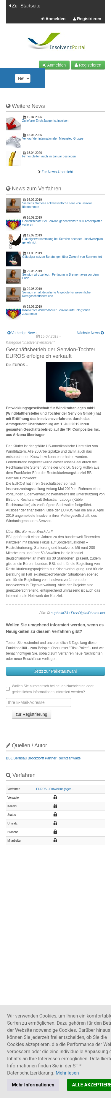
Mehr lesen (67, 1073)
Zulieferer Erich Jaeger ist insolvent (45, 120)
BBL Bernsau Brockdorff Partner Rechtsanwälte (43, 758)
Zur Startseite (24, 5)
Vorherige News (21, 333)
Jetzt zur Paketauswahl (55, 671)
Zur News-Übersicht (57, 172)
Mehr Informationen (33, 1085)
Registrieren (87, 19)
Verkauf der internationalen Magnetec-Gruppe (52, 138)
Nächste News (90, 333)
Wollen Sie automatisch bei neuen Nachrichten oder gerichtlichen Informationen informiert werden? (50, 689)
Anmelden (53, 19)
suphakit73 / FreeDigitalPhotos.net (78, 613)
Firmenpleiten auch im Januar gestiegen (49, 156)
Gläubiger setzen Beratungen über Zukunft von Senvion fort (62, 256)
